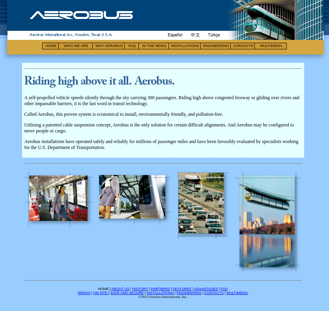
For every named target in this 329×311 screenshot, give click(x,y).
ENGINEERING (189, 293)
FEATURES (182, 289)
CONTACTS (214, 293)
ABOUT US (120, 289)
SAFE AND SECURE (127, 293)
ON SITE (100, 293)
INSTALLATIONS (160, 293)
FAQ (224, 289)
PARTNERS (160, 289)
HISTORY (140, 289)
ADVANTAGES (206, 289)
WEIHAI (84, 293)
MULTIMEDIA (237, 293)
